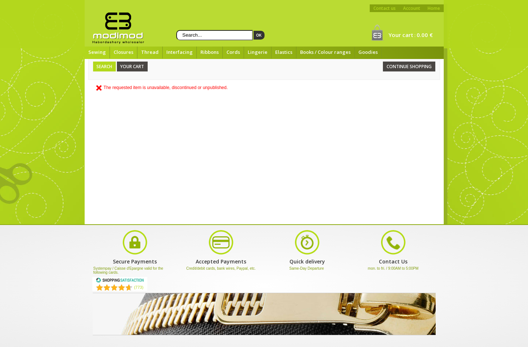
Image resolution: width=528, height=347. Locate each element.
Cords (233, 52)
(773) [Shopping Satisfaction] (139, 287)
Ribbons (209, 52)
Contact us (384, 8)
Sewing (97, 52)
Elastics (283, 52)
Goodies (368, 52)
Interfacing (179, 52)
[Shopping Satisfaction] (120, 281)
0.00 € (425, 34)
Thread (150, 52)
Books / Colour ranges (325, 52)
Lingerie (257, 52)
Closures (123, 52)
